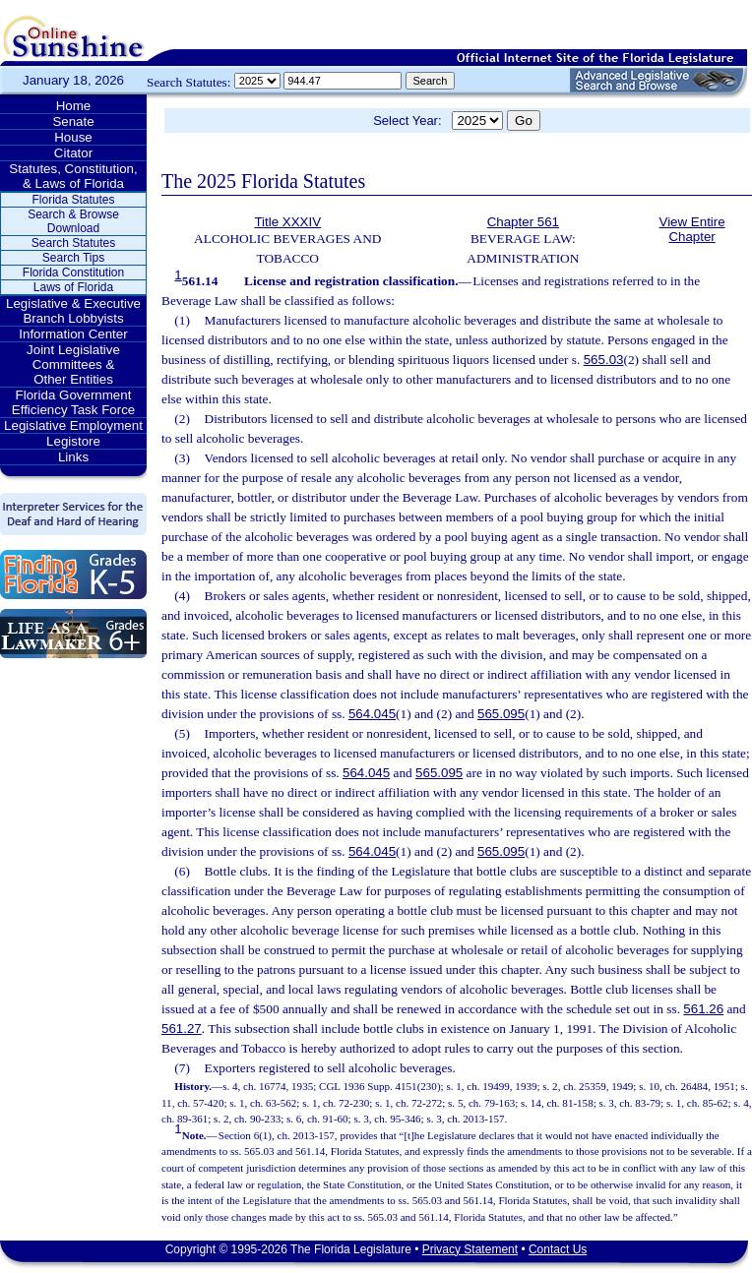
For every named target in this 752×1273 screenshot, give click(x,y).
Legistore (73, 441)
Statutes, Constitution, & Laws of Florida (73, 176)
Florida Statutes (72, 200)
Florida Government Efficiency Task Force (73, 402)
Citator (73, 153)
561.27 (181, 1028)
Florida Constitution (73, 272)
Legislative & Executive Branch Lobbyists (73, 311)
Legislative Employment (73, 425)
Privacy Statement (470, 1249)
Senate (73, 121)
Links (73, 457)
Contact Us (558, 1249)
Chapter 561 (523, 221)
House (73, 137)
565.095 (501, 713)
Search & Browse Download (73, 221)
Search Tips (73, 258)
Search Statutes (73, 243)
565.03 (604, 359)
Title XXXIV (287, 221)
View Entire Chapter (692, 229)
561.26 (703, 1008)
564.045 (372, 713)
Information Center (73, 334)
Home (74, 105)
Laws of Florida (73, 287)
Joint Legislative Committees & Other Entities (73, 364)
